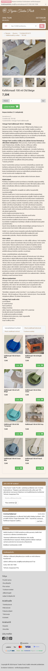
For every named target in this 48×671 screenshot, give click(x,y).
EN (44, 9)
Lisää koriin (9, 107)
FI (41, 9)
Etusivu (15, 33)
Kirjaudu (5, 20)
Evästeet (5, 617)
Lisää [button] (18, 365)
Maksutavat (6, 607)
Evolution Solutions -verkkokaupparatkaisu (15, 667)
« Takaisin (7, 33)
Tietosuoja (6, 614)
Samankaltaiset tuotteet (13, 328)
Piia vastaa (6, 586)
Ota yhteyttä (7, 583)
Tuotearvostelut (28, 331)
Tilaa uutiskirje (9, 502)
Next (42, 57)
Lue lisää (40, 521)
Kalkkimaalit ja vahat (12, 35)
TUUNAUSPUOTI (25, 33)
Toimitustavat (7, 604)
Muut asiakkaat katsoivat (33, 328)
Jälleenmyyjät (7, 593)
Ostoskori (41, 18)
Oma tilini (7, 18)
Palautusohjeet (7, 611)
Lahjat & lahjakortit (9, 596)
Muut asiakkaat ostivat (12, 331)
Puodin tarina (7, 580)
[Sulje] (46, 4)
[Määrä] (25, 101)
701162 (23, 35)
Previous (6, 57)
